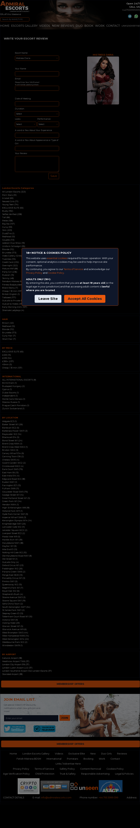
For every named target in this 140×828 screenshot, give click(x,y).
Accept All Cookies (85, 299)
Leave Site (48, 299)
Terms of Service (73, 269)
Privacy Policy (34, 272)
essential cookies (57, 258)
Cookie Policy (56, 272)
